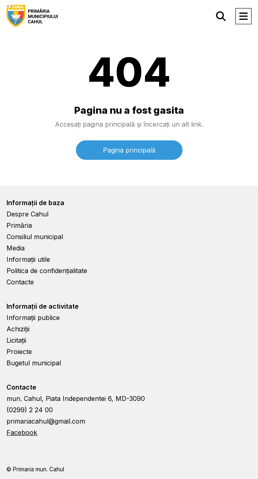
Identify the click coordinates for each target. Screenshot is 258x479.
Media (15, 248)
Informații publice (33, 318)
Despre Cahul (27, 214)
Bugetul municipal (33, 363)
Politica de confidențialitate (46, 271)
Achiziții (17, 329)
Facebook (21, 432)
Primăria (19, 225)
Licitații (16, 340)
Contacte (20, 282)
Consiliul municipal (34, 237)
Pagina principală (129, 150)
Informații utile (28, 259)
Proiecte (19, 352)
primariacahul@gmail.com (45, 421)
